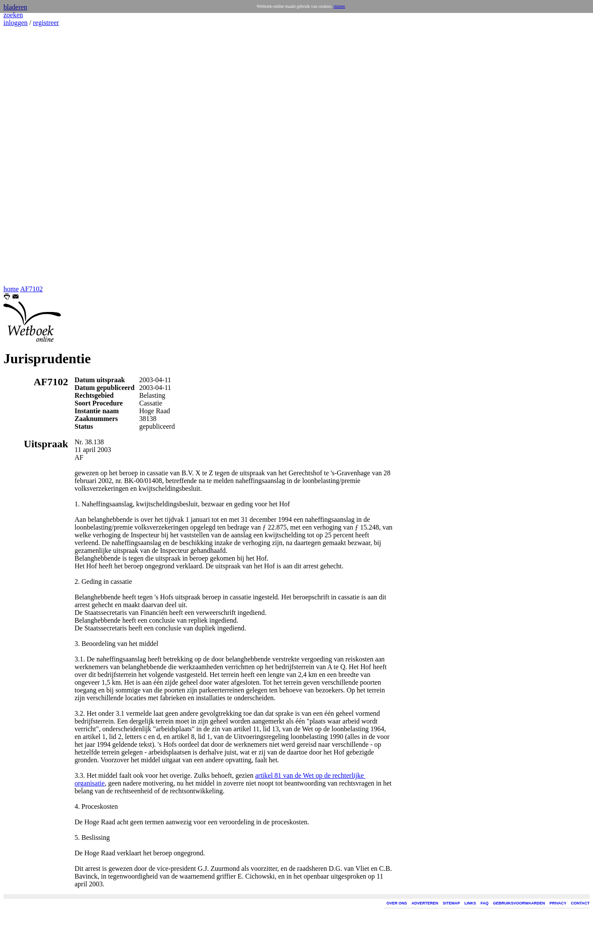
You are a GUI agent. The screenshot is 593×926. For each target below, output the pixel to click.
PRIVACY (557, 903)
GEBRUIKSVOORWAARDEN (519, 903)
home (11, 289)
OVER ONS (397, 903)
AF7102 (31, 289)
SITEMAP (451, 903)
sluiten (339, 6)
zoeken (13, 15)
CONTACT (580, 903)
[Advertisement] (29, 156)
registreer (46, 22)
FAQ (485, 903)
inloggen (15, 22)
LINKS (470, 903)
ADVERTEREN (425, 903)
